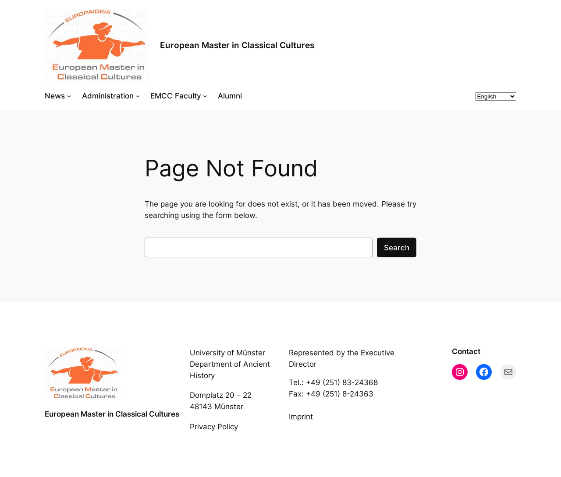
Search (396, 247)
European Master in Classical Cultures (237, 45)
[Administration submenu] (137, 96)
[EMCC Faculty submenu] (205, 96)
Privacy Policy (214, 426)
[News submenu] (69, 96)
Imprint (301, 416)
